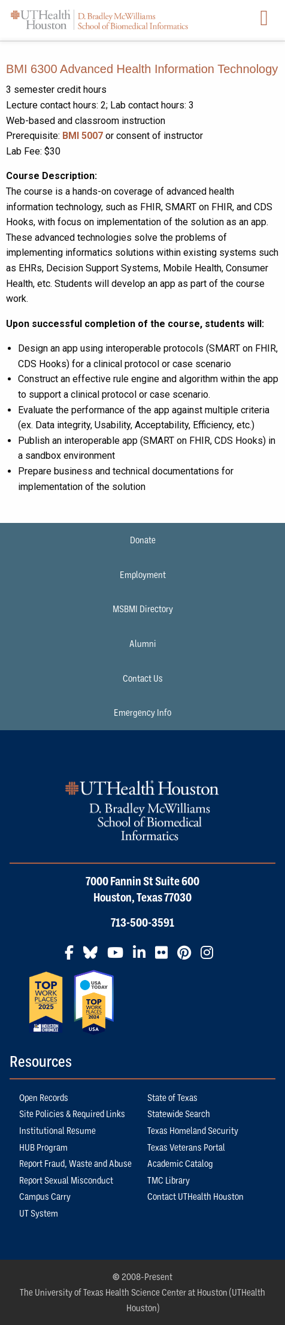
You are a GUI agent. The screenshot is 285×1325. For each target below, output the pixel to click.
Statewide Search (178, 1114)
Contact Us (143, 678)
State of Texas (172, 1097)
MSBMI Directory (143, 609)
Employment (143, 574)
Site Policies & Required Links (72, 1114)
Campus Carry (45, 1196)
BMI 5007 (82, 135)
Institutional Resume (57, 1130)
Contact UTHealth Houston (195, 1196)
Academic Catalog (180, 1163)
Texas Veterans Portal (186, 1147)
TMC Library (168, 1180)
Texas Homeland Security (192, 1130)
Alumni (142, 643)
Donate (143, 540)
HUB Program (43, 1147)
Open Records (43, 1097)
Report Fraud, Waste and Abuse (75, 1163)
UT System (38, 1213)
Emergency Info (142, 712)
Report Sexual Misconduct (66, 1180)
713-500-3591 (142, 923)
